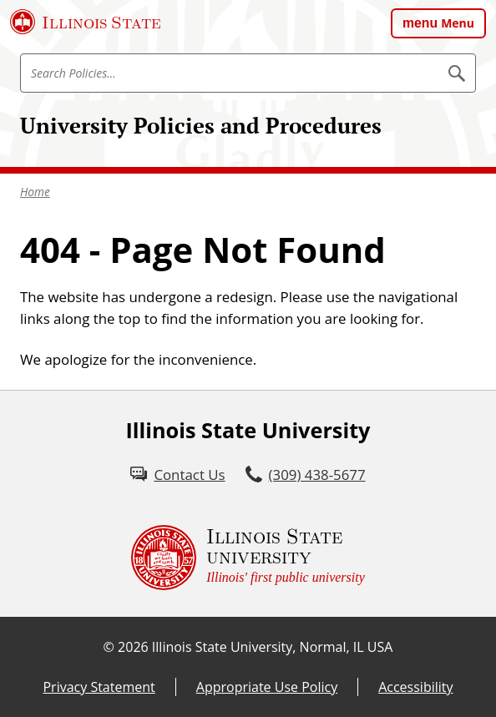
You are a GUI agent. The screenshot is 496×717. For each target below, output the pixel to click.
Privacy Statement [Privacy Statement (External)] (98, 687)
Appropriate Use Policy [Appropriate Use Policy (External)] (266, 687)
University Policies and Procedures (201, 125)
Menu (457, 23)
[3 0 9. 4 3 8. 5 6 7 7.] (305, 474)
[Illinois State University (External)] (85, 21)
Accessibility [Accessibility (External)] (415, 687)
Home (35, 191)
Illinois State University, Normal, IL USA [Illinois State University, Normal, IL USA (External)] (272, 647)
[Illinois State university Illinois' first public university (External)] (248, 557)
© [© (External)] (109, 647)
